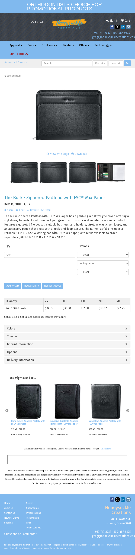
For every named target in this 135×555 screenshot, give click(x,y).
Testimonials (32, 517)
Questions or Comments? (20, 534)
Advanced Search (15, 62)
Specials (8, 522)
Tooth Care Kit (33, 527)
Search (29, 503)
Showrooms (32, 508)
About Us (8, 508)
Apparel (15, 45)
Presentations (33, 513)
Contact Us (9, 513)
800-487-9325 (121, 32)
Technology (103, 45)
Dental (68, 45)
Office (84, 45)
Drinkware (49, 45)
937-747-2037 (102, 32)
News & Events (11, 517)
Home (7, 503)
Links (28, 522)
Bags (31, 45)
